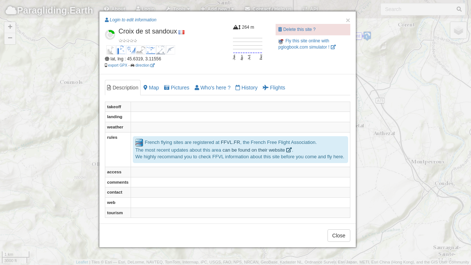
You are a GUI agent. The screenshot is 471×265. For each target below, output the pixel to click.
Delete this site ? (296, 29)
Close (339, 236)
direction (145, 65)
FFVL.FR (230, 142)
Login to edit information (130, 19)
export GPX (117, 65)
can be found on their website (257, 150)
